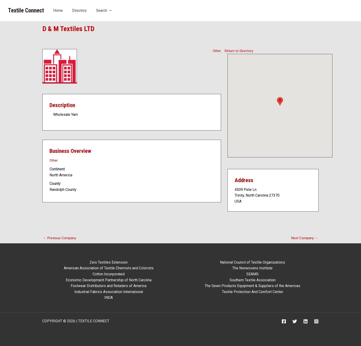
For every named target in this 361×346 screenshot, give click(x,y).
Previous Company (60, 238)
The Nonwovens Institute (252, 268)
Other (216, 51)
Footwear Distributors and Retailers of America (108, 286)
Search (104, 10)
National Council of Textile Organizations (252, 262)
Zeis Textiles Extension (109, 262)
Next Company (304, 238)
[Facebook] (284, 321)
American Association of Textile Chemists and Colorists (109, 268)
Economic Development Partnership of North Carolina (108, 280)
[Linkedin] (305, 321)
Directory (79, 10)
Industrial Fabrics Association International (108, 292)
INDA (108, 297)
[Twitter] (294, 321)
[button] (280, 101)
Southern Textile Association (253, 280)
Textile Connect (26, 10)
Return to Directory (240, 51)
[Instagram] (316, 321)
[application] (109, 10)
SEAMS (252, 274)
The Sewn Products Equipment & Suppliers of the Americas (252, 286)
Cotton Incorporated (109, 274)
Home (58, 10)
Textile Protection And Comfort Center (252, 292)
